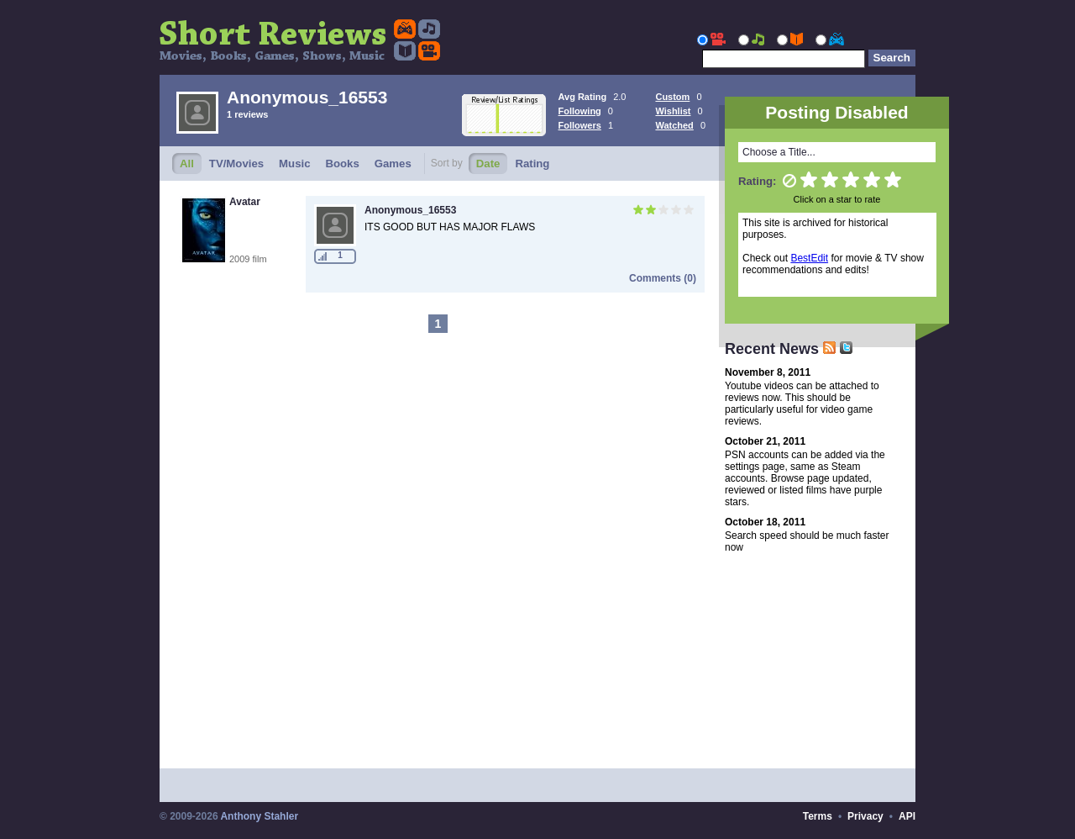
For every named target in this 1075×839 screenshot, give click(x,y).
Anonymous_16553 (410, 210)
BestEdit (809, 258)
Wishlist (672, 111)
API (907, 816)
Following (579, 111)
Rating (532, 163)
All (187, 163)
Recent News (780, 348)
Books (342, 163)
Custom (672, 97)
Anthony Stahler (259, 816)
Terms (817, 816)
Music (294, 163)
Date (488, 163)
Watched (674, 125)
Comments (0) (662, 278)
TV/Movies (236, 163)
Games (393, 163)
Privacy (865, 816)
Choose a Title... (778, 152)
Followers (579, 125)
